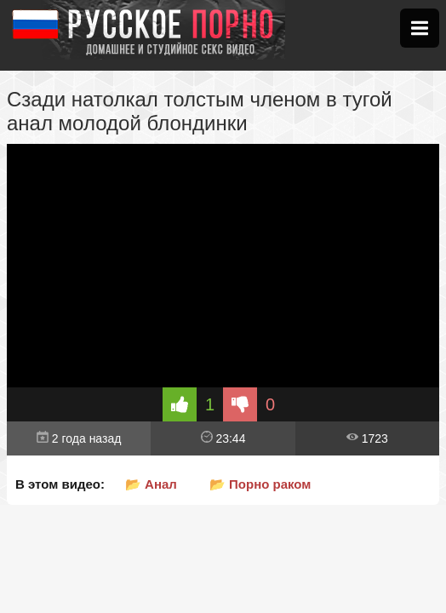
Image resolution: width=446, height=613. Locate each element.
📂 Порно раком (260, 484)
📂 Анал (151, 484)
